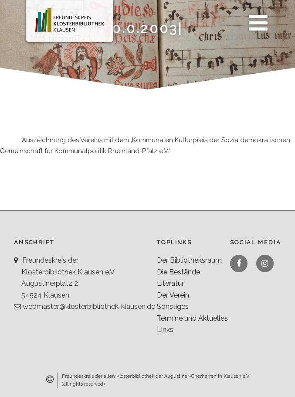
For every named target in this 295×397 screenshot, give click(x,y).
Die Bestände (178, 272)
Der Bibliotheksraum (189, 260)
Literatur (170, 283)
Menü (256, 17)
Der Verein (173, 295)
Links (165, 329)
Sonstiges (173, 306)
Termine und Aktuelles (192, 318)
